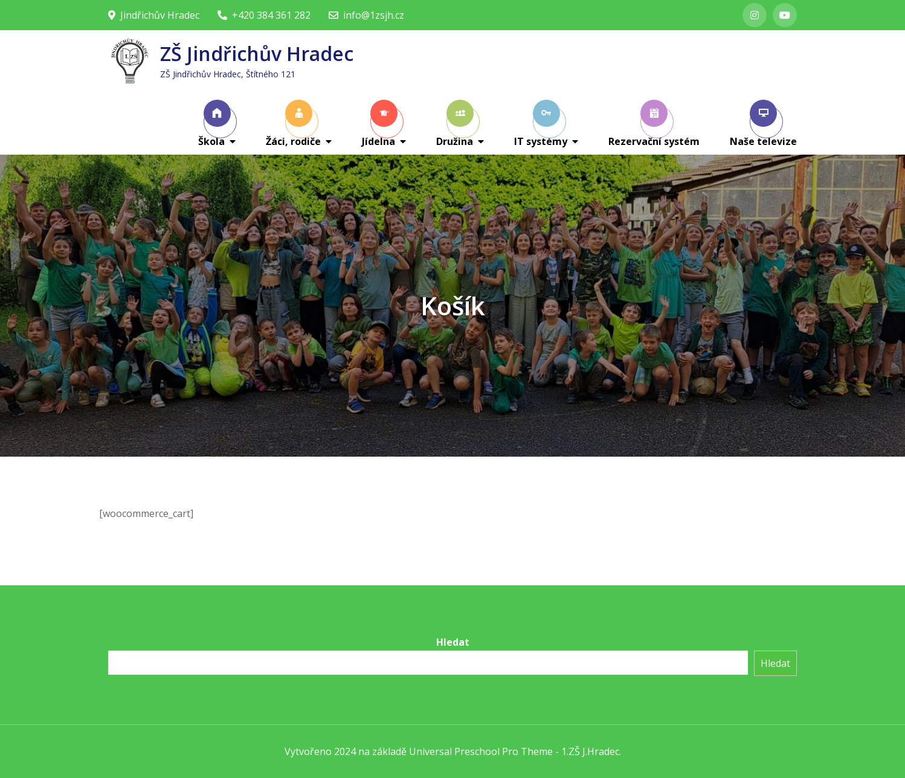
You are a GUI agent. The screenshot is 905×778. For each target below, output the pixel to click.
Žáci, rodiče (293, 124)
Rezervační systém (654, 124)
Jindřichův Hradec (153, 15)
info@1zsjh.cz (366, 15)
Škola (214, 124)
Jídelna (380, 124)
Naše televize (763, 124)
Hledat (452, 642)
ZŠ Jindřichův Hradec (256, 53)
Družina (455, 124)
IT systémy (540, 124)
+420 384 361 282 (264, 15)
